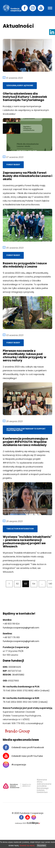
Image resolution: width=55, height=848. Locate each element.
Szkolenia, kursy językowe (19, 85)
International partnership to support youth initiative (25, 429)
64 (33, 583)
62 (17, 583)
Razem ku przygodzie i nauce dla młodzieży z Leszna (25, 264)
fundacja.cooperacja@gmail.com (21, 629)
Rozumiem (41, 846)
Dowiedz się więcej (27, 846)
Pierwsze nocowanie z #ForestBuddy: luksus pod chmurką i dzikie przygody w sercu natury (24, 355)
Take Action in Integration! (20, 528)
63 (25, 583)
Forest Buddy (13, 164)
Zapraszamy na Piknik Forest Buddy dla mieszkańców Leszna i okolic (27, 175)
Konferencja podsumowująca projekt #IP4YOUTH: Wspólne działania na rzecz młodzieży (25, 441)
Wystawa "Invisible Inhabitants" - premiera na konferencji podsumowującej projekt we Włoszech (27, 541)
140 (50, 583)
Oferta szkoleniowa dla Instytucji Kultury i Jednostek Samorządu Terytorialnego (25, 96)
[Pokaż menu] (50, 8)
